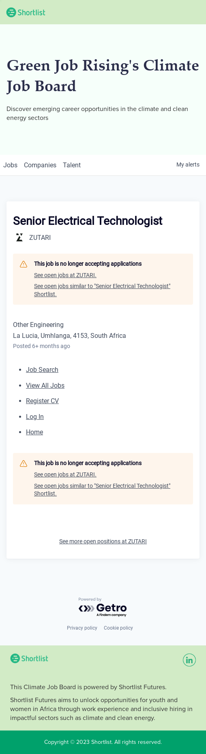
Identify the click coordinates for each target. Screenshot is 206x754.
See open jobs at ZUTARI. (65, 275)
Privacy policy (82, 628)
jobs (10, 165)
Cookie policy (118, 628)
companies (40, 165)
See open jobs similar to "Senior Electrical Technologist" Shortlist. (102, 290)
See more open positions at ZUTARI (103, 541)
